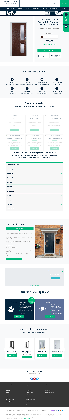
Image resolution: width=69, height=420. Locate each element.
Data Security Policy (29, 392)
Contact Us (27, 401)
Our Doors (10, 169)
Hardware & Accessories (49, 392)
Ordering (10, 173)
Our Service (8, 390)
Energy (9, 200)
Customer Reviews (9, 401)
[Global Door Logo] (30, 6)
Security (9, 195)
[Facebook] (31, 379)
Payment (10, 178)
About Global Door (13, 165)
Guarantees (11, 209)
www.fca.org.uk (27, 418)
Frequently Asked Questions (30, 399)
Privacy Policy (28, 390)
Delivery (9, 187)
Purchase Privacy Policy (29, 397)
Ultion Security (48, 390)
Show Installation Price (49, 47)
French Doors (36, 8)
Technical (10, 204)
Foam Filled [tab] (19, 228)
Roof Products (53, 8)
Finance (9, 182)
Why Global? (63, 8)
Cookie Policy (28, 394)
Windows (20, 8)
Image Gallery (48, 394)
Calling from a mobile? (10, 5)
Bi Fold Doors (28, 8)
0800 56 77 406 (10, 1)
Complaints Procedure (10, 399)
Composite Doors (11, 8)
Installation (10, 191)
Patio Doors (45, 8)
